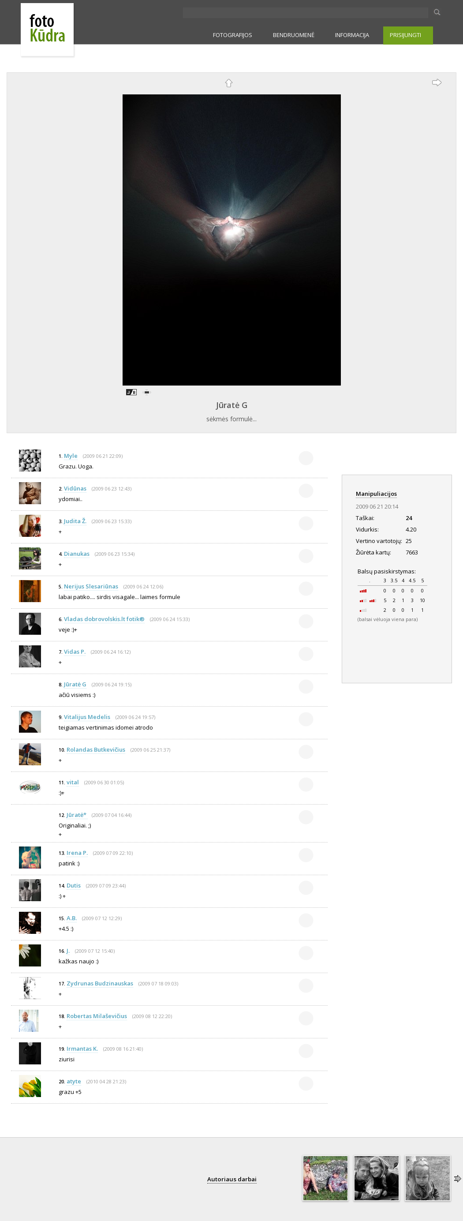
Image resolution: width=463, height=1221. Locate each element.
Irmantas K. (82, 1048)
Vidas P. (75, 651)
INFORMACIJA (352, 35)
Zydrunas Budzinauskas (100, 983)
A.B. (72, 918)
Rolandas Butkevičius (96, 749)
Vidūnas (75, 488)
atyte (74, 1081)
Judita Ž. (75, 521)
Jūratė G (231, 405)
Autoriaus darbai (232, 1179)
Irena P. (77, 853)
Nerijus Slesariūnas (91, 586)
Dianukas (77, 554)
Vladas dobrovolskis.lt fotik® (104, 619)
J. (68, 951)
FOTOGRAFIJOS (232, 35)
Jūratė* (77, 815)
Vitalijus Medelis (88, 717)
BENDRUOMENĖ (293, 35)
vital (73, 782)
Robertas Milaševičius (97, 1016)
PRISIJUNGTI (405, 35)
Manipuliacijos (376, 494)
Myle (71, 456)
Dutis (74, 885)
